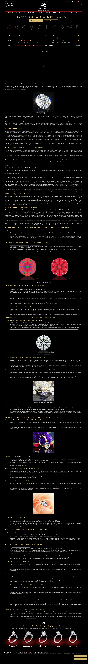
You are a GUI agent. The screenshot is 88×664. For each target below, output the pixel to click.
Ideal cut (7, 181)
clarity (30, 409)
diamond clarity (17, 150)
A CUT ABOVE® (13, 322)
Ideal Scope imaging (73, 564)
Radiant (39, 30)
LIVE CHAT (11, 6)
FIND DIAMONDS (80, 655)
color (26, 409)
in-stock (80, 199)
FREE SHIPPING (13, 1)
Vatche (46, 422)
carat (32, 86)
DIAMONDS (10, 12)
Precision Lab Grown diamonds (68, 372)
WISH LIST (69, 1)
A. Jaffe (50, 422)
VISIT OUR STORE (44, 1)
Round (9, 30)
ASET (65, 564)
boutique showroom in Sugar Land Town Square (34, 576)
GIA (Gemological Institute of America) (21, 546)
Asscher (55, 30)
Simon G (38, 422)
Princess (17, 30)
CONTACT (77, 12)
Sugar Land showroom (65, 523)
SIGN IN (63, 1)
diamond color (19, 131)
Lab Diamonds (51, 20)
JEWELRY (40, 12)
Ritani (42, 422)
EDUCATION (47, 12)
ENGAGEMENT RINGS (20, 12)
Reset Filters (77, 45)
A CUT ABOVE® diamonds (57, 291)
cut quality (38, 538)
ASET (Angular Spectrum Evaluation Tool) (19, 244)
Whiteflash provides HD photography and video (21, 520)
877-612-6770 (13, 4)
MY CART (75, 1)
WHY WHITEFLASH (57, 12)
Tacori (29, 422)
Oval (32, 30)
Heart (69, 30)
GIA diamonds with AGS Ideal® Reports (45, 236)
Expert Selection (13, 360)
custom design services (47, 459)
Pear (62, 30)
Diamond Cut (8, 170)
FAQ (64, 12)
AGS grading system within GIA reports (19, 558)
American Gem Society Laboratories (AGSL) (22, 550)
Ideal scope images (35, 244)
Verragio (34, 422)
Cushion (24, 30)
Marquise (77, 30)
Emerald (47, 30)
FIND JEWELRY (80, 658)
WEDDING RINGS (31, 12)
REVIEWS (70, 12)
